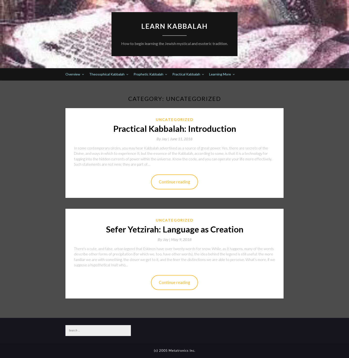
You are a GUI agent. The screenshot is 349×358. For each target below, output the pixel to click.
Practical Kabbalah (186, 74)
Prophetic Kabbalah (148, 74)
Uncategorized (174, 119)
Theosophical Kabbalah (107, 74)
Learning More (220, 74)
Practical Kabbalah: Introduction (174, 128)
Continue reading (174, 181)
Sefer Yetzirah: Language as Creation (174, 229)
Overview (72, 74)
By (163, 138)
